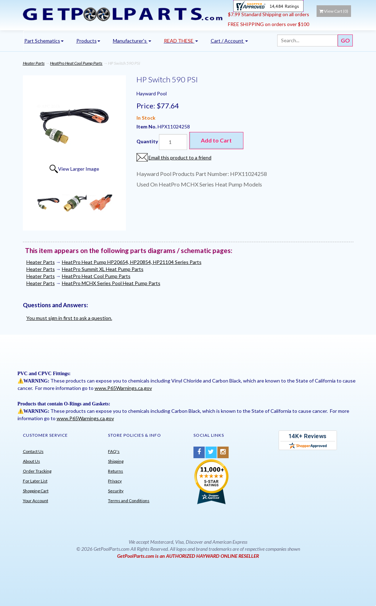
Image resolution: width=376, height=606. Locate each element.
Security (115, 490)
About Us (31, 461)
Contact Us (33, 451)
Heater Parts (34, 63)
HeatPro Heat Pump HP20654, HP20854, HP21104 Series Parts (132, 262)
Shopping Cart (36, 490)
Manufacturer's (132, 41)
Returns (115, 471)
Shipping (115, 461)
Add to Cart (216, 140)
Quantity (147, 141)
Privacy (115, 481)
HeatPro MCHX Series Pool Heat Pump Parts (111, 283)
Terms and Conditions (128, 500)
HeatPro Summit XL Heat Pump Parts (103, 269)
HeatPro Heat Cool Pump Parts (76, 63)
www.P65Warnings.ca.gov (123, 388)
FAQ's (114, 451)
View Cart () (333, 11)
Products (88, 41)
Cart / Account (229, 41)
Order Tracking (37, 471)
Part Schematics (44, 41)
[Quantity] (173, 142)
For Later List (35, 481)
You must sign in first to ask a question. (69, 318)
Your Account (35, 500)
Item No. (147, 127)
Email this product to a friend (179, 157)
